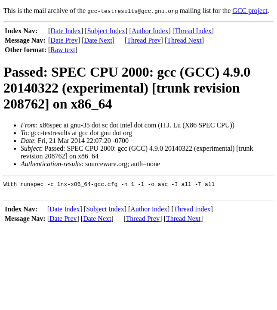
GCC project (249, 10)
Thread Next (184, 40)
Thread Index (193, 30)
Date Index (65, 30)
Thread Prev (144, 40)
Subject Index (106, 30)
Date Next (98, 40)
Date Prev (64, 40)
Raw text (62, 49)
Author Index (150, 30)
